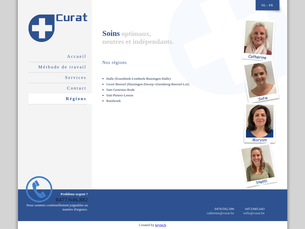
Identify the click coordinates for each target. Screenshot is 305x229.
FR (271, 5)
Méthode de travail (62, 66)
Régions (76, 98)
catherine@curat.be (220, 213)
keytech (160, 225)
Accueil (77, 56)
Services (76, 77)
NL (263, 5)
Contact (77, 88)
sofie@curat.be (254, 213)
